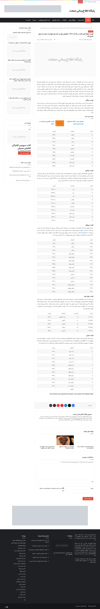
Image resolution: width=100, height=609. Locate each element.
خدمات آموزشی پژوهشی (44, 20)
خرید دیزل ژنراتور (21, 548)
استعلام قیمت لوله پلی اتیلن (19, 563)
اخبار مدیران (81, 20)
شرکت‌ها (81, 28)
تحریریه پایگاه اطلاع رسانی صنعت (85, 39)
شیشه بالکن (22, 592)
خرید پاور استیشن (21, 561)
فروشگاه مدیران (72, 20)
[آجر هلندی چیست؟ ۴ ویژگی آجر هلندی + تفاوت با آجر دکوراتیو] (45, 440)
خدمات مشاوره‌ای (56, 20)
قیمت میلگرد (81, 103)
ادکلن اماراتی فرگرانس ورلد (19, 551)
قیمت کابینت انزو (21, 566)
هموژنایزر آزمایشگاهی (20, 582)
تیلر (24, 600)
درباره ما (34, 20)
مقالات (88, 20)
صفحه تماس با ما (92, 560)
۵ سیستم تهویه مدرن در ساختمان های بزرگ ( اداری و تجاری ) (20, 99)
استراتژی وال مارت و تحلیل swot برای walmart (19, 167)
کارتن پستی (22, 576)
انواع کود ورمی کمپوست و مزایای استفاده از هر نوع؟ (66, 447)
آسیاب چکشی (22, 594)
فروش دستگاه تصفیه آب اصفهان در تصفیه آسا (20, 43)
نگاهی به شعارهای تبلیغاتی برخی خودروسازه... (37, 550)
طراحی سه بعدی (22, 574)
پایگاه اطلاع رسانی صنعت (80, 606)
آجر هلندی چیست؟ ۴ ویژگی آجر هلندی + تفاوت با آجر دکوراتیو (47, 447)
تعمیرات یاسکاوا (22, 569)
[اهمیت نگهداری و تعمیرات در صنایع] (59, 123)
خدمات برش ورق (21, 597)
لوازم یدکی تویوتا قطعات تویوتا (19, 540)
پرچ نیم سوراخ (22, 553)
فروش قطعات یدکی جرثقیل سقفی (18, 543)
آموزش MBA (22, 571)
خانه (93, 20)
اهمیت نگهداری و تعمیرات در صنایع (39, 553)
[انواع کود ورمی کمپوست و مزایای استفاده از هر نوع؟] (65, 440)
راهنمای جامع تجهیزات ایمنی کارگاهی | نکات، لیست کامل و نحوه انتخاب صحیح (20, 80)
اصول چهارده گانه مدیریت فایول (22, 180)
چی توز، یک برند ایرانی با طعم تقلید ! (39, 546)
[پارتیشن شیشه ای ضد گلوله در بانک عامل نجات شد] (84, 440)
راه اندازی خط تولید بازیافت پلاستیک (22, 33)
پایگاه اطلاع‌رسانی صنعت (90, 535)
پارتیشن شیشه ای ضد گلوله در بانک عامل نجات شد (85, 447)
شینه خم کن (22, 587)
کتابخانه (64, 20)
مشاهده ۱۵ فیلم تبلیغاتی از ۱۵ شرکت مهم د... (38, 561)
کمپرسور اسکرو (22, 584)
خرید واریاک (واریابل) (20, 558)
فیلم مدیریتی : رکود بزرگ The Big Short (20, 171)
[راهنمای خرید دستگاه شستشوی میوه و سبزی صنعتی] (89, 123)
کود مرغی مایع (22, 556)
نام (92, 482)
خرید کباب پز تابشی (21, 579)
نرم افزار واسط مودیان (20, 589)
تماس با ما (28, 20)
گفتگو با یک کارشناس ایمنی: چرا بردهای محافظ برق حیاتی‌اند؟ (19, 61)
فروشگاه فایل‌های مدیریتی (82, 550)
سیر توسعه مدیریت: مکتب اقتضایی (40, 557)
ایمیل (91, 488)
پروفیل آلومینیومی (21, 545)
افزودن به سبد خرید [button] (24, 153)
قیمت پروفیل (83, 230)
